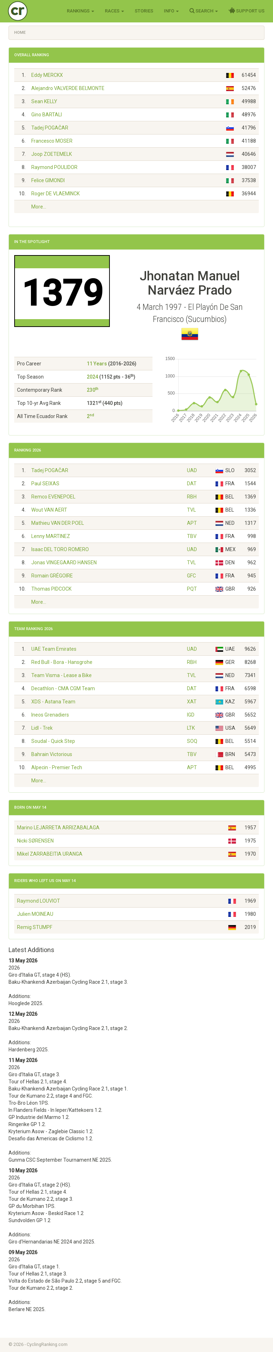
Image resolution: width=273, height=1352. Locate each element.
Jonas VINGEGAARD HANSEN (64, 562)
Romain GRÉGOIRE (52, 576)
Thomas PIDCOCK (51, 589)
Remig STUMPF (34, 927)
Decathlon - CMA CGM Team (63, 688)
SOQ (192, 741)
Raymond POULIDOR (54, 167)
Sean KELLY (44, 101)
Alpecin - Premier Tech (56, 767)
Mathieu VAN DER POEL (57, 523)
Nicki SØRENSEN (35, 841)
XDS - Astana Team (53, 701)
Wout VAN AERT (49, 510)
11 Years (97, 363)
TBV (192, 536)
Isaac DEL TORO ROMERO (60, 549)
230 (92, 390)
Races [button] (114, 11)
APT (192, 523)
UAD (192, 470)
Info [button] (171, 11)
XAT (192, 701)
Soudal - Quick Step (53, 741)
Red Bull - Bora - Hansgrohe (61, 662)
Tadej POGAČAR (49, 128)
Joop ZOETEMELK (51, 154)
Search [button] (203, 11)
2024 (92, 377)
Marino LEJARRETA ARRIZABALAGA (58, 827)
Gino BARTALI (46, 114)
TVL (191, 510)
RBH (192, 497)
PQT (192, 589)
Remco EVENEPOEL (53, 497)
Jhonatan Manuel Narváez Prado (190, 283)
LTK (191, 728)
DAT (192, 483)
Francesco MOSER (52, 141)
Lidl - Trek (42, 728)
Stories (144, 11)
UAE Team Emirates (53, 649)
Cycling (32, 10)
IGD (190, 715)
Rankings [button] (80, 11)
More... (38, 207)
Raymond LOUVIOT (38, 901)
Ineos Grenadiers (50, 715)
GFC (191, 576)
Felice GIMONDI (48, 180)
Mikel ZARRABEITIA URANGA (49, 854)
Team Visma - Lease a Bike (61, 675)
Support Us (246, 11)
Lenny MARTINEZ (50, 536)
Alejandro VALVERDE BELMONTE (68, 88)
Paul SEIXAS (45, 483)
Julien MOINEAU (35, 914)
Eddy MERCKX (47, 75)
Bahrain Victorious (51, 754)
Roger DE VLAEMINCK (55, 193)
